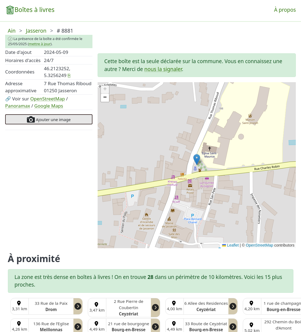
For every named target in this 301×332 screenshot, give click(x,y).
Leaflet (230, 245)
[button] (196, 159)
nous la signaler (163, 69)
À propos (285, 9)
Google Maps (48, 106)
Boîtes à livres (34, 9)
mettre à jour (40, 43)
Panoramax (17, 106)
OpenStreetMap (47, 99)
